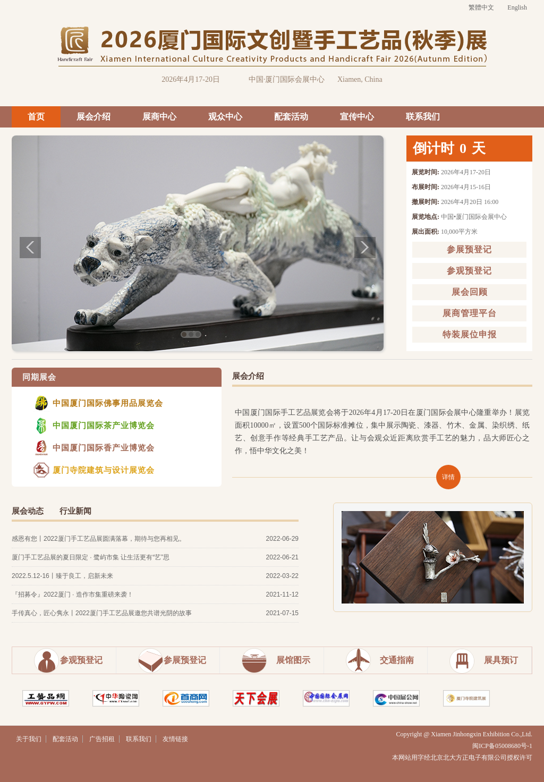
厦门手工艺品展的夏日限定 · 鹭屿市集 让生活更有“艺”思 (90, 557)
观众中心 (225, 116)
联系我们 (423, 116)
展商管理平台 (470, 313)
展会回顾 (470, 291)
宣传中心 (357, 116)
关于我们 (28, 739)
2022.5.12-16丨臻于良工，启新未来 (62, 576)
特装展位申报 (470, 334)
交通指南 (397, 660)
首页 (36, 116)
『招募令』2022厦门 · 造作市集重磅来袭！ (72, 594)
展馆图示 (293, 660)
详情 (448, 477)
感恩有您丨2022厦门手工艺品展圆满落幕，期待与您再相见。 (98, 538)
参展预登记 (469, 249)
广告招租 (102, 739)
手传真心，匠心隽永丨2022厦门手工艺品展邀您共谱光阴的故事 (102, 613)
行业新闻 (75, 511)
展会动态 (28, 511)
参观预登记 (469, 270)
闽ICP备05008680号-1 (502, 746)
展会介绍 (93, 116)
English (517, 7)
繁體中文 (481, 7)
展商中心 (159, 116)
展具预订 (501, 660)
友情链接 (175, 739)
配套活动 (291, 116)
